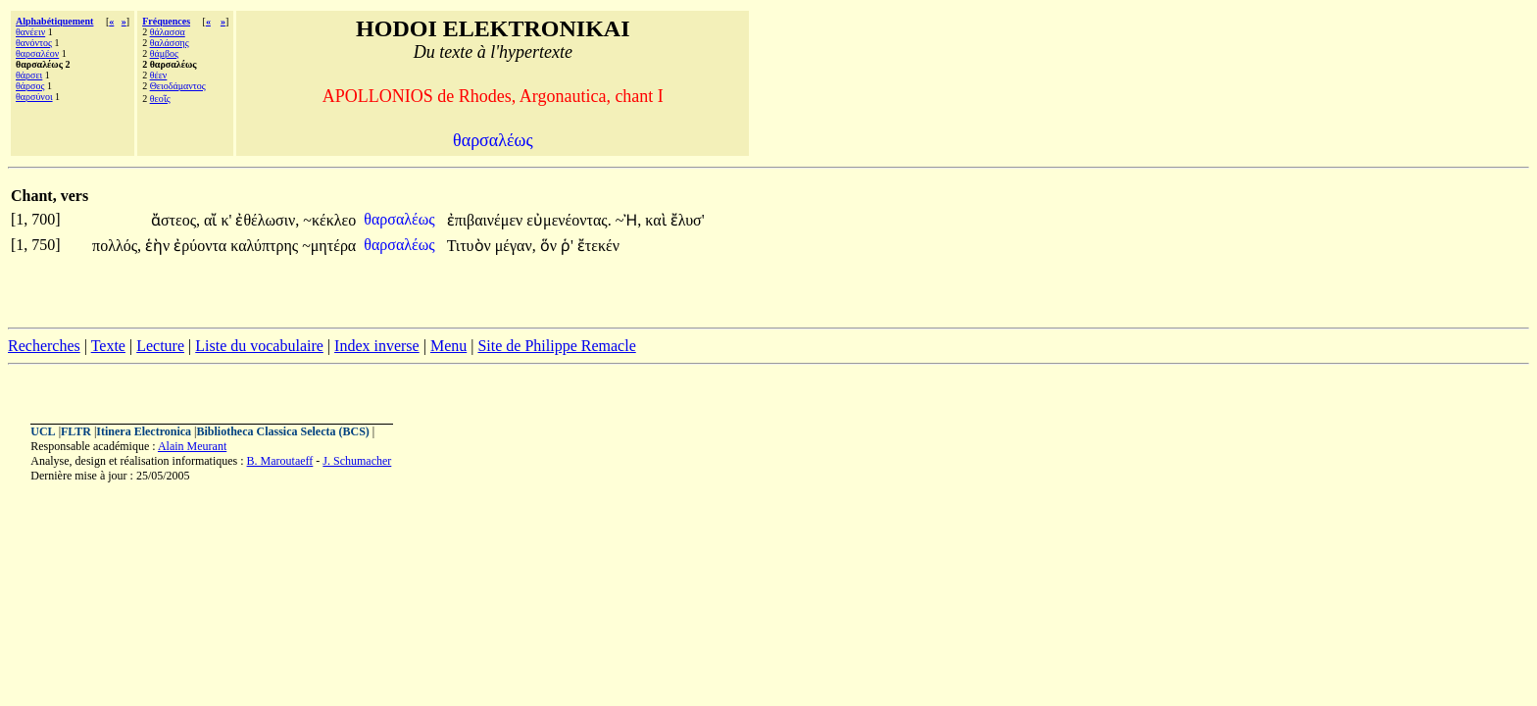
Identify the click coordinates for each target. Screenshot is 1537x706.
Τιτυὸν (471, 245)
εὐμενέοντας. (568, 220)
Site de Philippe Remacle (556, 345)
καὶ (657, 220)
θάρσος (30, 85)
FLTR (76, 431)
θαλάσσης (169, 42)
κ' (226, 220)
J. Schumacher (356, 461)
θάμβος (164, 53)
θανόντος (34, 42)
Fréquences (166, 21)
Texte (108, 345)
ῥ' (567, 245)
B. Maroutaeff (280, 461)
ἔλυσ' (687, 220)
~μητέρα (329, 245)
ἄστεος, (175, 220)
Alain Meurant (192, 446)
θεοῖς (160, 98)
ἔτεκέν (598, 245)
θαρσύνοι (34, 96)
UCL (42, 431)
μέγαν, (515, 245)
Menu (448, 345)
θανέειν (30, 31)
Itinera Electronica (143, 431)
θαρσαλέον (37, 53)
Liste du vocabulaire (259, 345)
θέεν (159, 75)
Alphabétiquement (54, 21)
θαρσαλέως (401, 219)
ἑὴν (159, 245)
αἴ (212, 220)
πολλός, (116, 245)
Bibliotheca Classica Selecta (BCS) (283, 431)
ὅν (550, 245)
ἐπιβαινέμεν (487, 220)
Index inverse (377, 345)
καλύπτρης (266, 245)
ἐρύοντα (202, 245)
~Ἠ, (629, 220)
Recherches (44, 345)
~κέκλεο (329, 220)
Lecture (160, 345)
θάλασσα (167, 31)
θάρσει (29, 75)
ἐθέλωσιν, (267, 220)
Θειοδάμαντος (178, 85)
